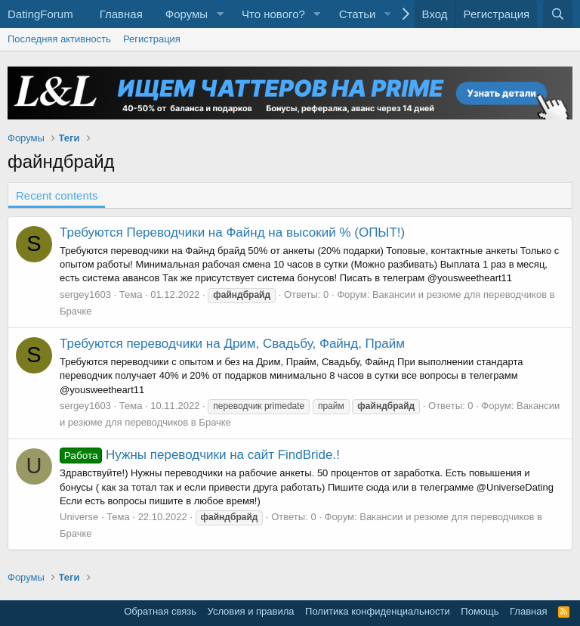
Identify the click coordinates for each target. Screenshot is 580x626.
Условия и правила (251, 611)
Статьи (357, 14)
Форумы (186, 14)
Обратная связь (160, 611)
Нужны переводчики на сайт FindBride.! (200, 455)
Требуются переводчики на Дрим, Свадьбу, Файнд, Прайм (232, 343)
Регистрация (151, 39)
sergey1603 (85, 294)
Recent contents (56, 195)
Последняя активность (59, 39)
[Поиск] (557, 14)
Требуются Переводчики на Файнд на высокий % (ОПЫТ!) (232, 232)
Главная (121, 14)
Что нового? (273, 14)
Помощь (479, 611)
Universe (79, 516)
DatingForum (40, 14)
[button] (219, 14)
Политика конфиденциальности (377, 611)
